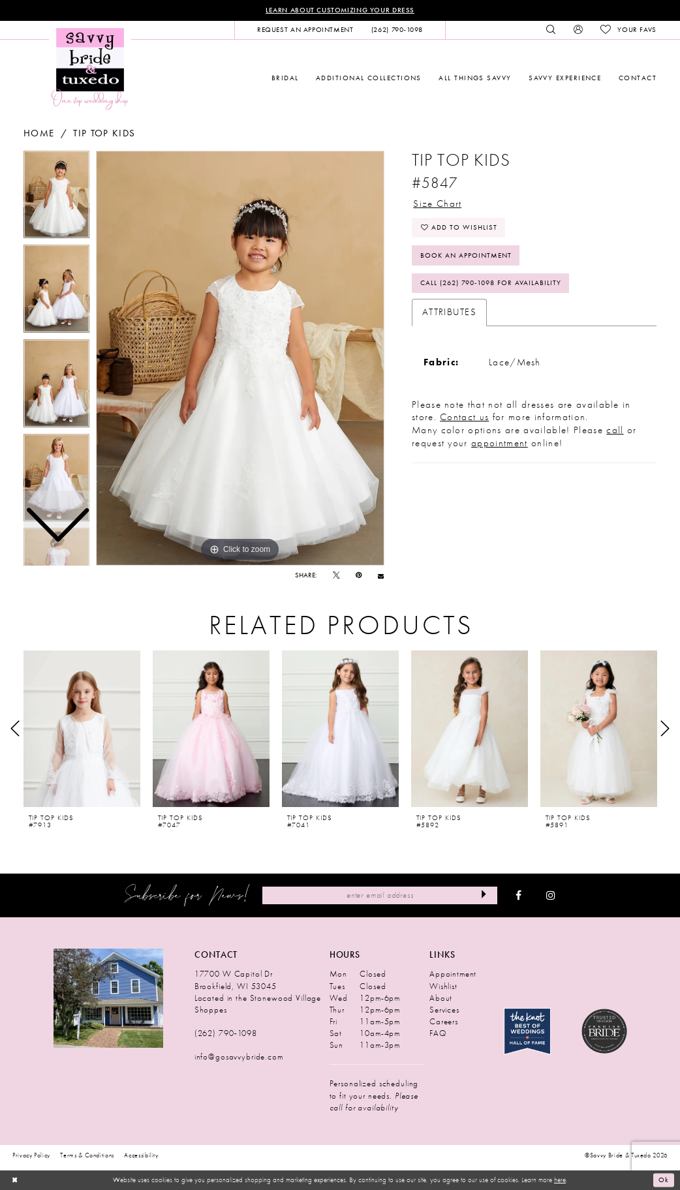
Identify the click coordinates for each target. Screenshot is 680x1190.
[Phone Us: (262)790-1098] (396, 30)
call (614, 430)
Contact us (464, 417)
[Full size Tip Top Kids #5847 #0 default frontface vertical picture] (240, 358)
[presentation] (81, 728)
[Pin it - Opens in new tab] (358, 576)
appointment (499, 443)
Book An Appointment (466, 255)
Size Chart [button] (437, 203)
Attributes (449, 312)
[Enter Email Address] (379, 895)
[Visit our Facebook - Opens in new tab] (518, 895)
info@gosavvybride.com (238, 1057)
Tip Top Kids (104, 133)
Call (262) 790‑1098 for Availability (490, 283)
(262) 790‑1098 (225, 1033)
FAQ (437, 1033)
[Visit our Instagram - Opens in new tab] (551, 895)
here (560, 1179)
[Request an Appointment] (305, 30)
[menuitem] (305, 30)
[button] (577, 30)
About (440, 997)
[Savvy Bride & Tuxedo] (90, 68)
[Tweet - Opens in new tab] (336, 576)
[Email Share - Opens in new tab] (380, 576)
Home (38, 133)
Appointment (452, 974)
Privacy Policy (31, 1155)
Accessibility (141, 1155)
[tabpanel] (240, 358)
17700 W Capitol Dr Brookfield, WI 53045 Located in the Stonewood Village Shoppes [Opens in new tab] (257, 992)
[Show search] (551, 30)
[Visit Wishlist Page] (628, 30)
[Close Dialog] (14, 1180)
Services (444, 1009)
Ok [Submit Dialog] (663, 1180)
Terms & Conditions (87, 1155)
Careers (443, 1021)
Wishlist (443, 986)
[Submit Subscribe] (484, 895)
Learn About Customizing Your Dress (340, 10)
